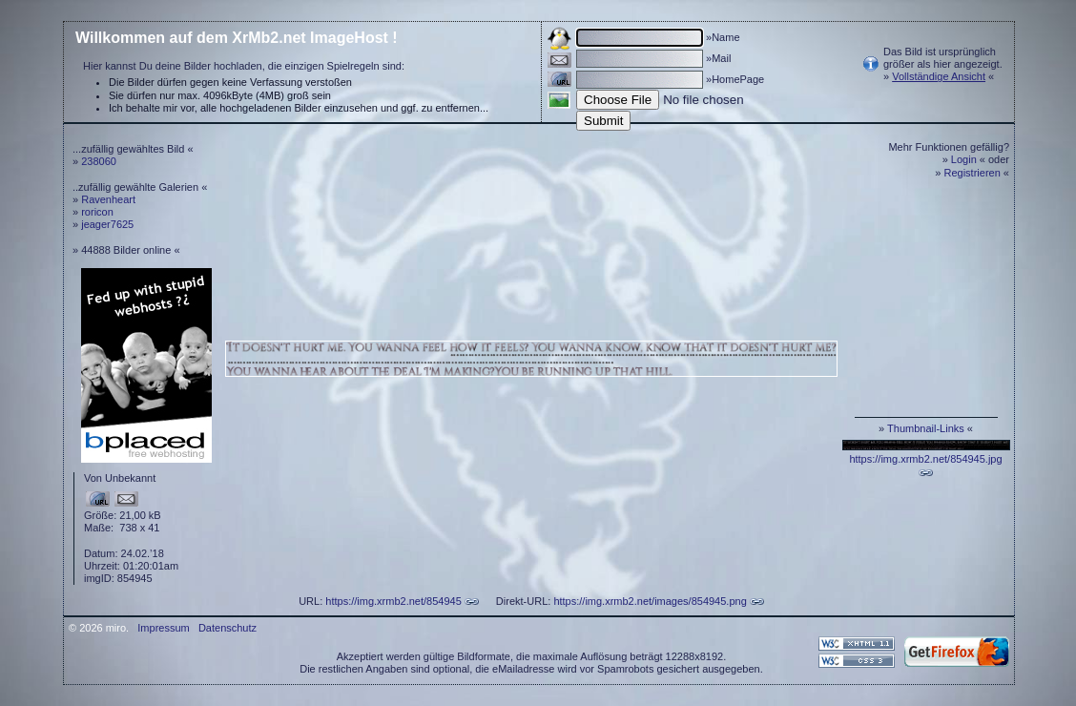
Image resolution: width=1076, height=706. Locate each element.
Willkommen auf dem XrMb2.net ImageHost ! (236, 38)
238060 (98, 161)
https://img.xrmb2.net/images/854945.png (649, 601)
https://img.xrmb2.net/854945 (393, 601)
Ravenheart (108, 199)
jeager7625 (107, 224)
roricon (97, 212)
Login (964, 159)
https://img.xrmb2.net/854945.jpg (925, 459)
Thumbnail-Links (925, 428)
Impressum (163, 627)
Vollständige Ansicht (938, 76)
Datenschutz (227, 627)
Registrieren (972, 172)
